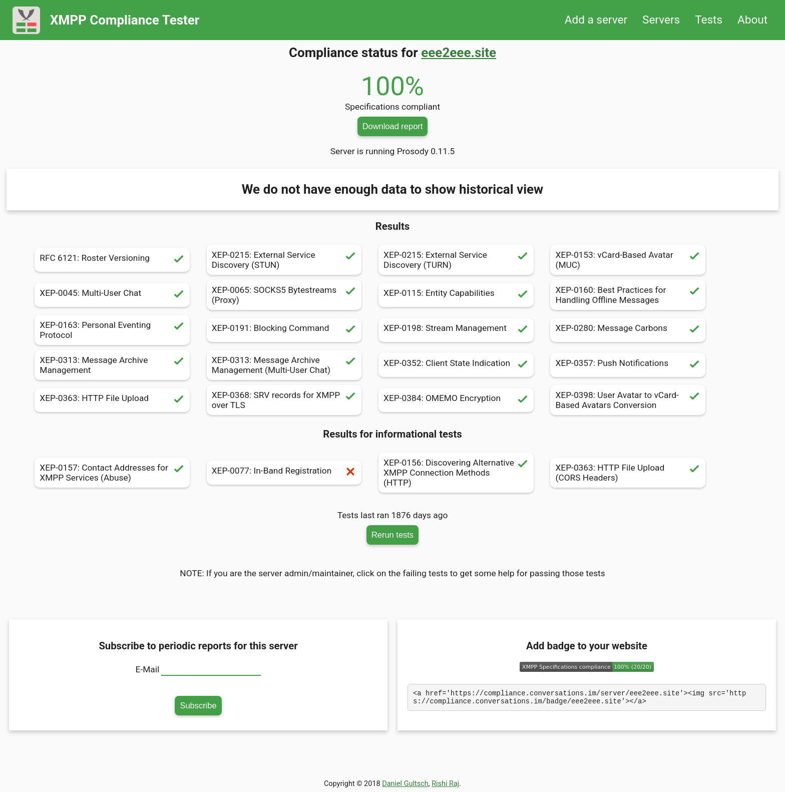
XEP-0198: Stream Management (456, 330)
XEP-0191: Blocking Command (284, 330)
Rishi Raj (445, 783)
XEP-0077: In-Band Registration (284, 473)
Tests (708, 20)
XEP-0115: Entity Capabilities (456, 295)
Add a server (596, 20)
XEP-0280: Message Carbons (627, 330)
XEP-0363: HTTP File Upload (112, 400)
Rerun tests (392, 534)
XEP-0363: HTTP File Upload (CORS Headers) (627, 473)
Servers (661, 20)
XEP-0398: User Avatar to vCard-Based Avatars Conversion (627, 400)
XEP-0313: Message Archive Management (112, 365)
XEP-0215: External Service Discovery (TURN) (456, 260)
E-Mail (148, 669)
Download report (392, 126)
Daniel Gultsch (405, 783)
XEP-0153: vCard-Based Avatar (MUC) (627, 260)
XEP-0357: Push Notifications (627, 365)
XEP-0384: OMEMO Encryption (456, 400)
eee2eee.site (458, 52)
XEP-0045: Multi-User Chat (112, 295)
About (752, 20)
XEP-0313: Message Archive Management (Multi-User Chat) (284, 365)
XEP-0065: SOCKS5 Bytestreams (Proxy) (284, 295)
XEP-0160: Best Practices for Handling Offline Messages (627, 295)
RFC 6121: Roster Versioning (112, 260)
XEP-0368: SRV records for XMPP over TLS (284, 400)
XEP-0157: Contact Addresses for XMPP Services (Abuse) (112, 473)
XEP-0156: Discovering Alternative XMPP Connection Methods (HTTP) (456, 473)
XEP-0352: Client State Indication (456, 365)
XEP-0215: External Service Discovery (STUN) (284, 260)
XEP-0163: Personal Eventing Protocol (112, 330)
